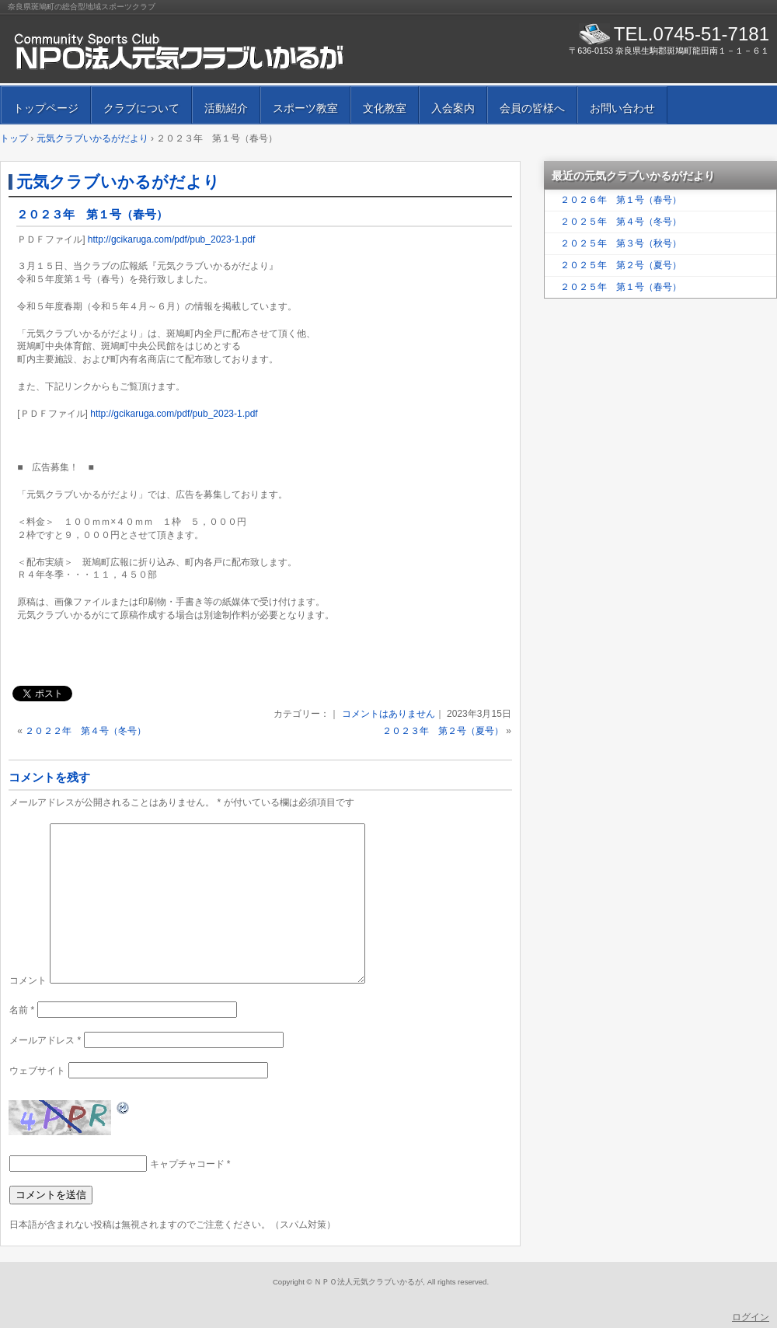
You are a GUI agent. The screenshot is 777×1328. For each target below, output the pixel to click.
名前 (21, 1010)
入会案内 (453, 108)
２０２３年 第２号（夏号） (442, 730)
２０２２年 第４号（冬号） (85, 730)
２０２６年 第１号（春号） (620, 199)
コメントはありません (388, 713)
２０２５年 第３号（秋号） (620, 243)
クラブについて (141, 108)
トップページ (45, 108)
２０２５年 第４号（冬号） (620, 221)
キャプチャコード (187, 1164)
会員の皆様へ (532, 108)
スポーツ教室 (305, 108)
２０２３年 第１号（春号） (92, 214)
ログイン (750, 1317)
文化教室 (384, 108)
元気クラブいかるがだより (118, 181)
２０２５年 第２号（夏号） (620, 265)
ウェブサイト (37, 1070)
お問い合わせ (622, 108)
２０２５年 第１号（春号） (620, 286)
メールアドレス (45, 1040)
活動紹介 (226, 108)
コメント (28, 980)
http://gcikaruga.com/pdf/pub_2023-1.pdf (171, 239)
